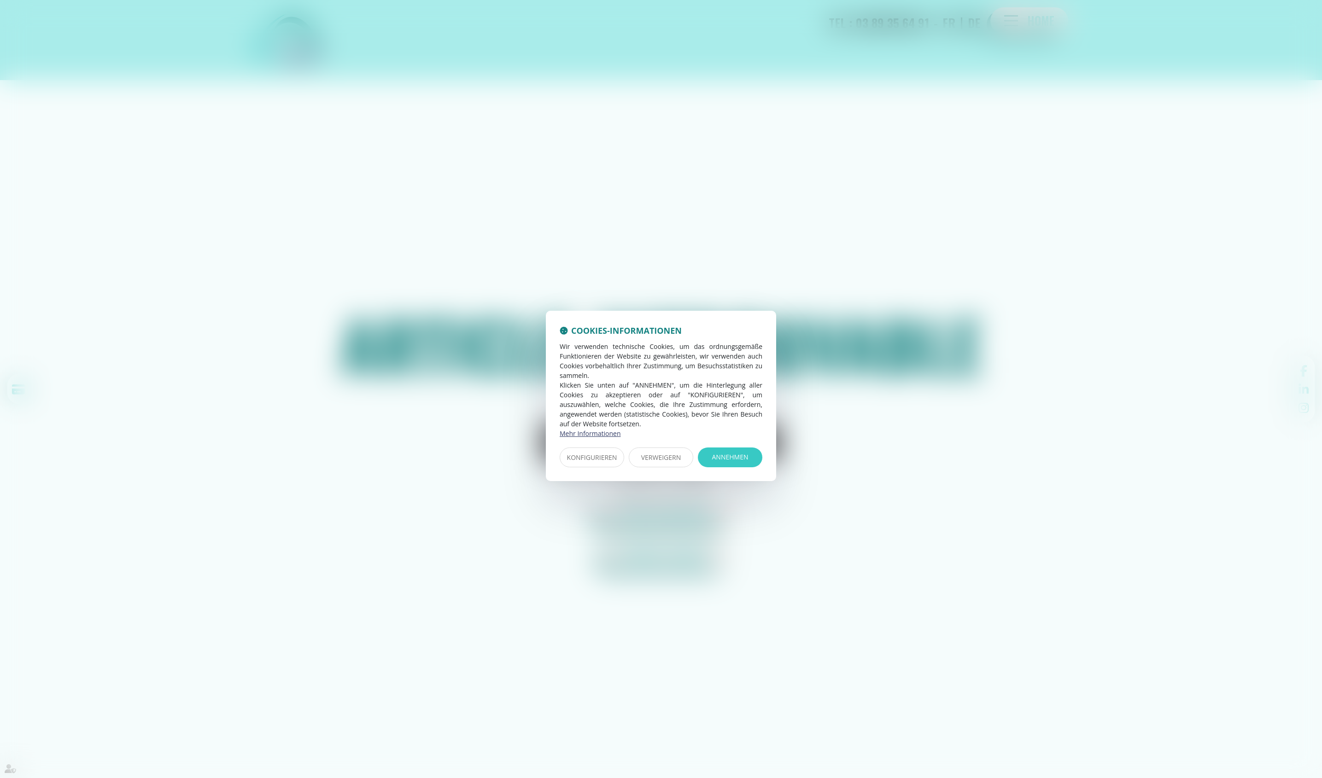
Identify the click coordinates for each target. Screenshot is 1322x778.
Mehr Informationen (590, 433)
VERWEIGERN (661, 457)
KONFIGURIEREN (592, 457)
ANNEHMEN (730, 457)
